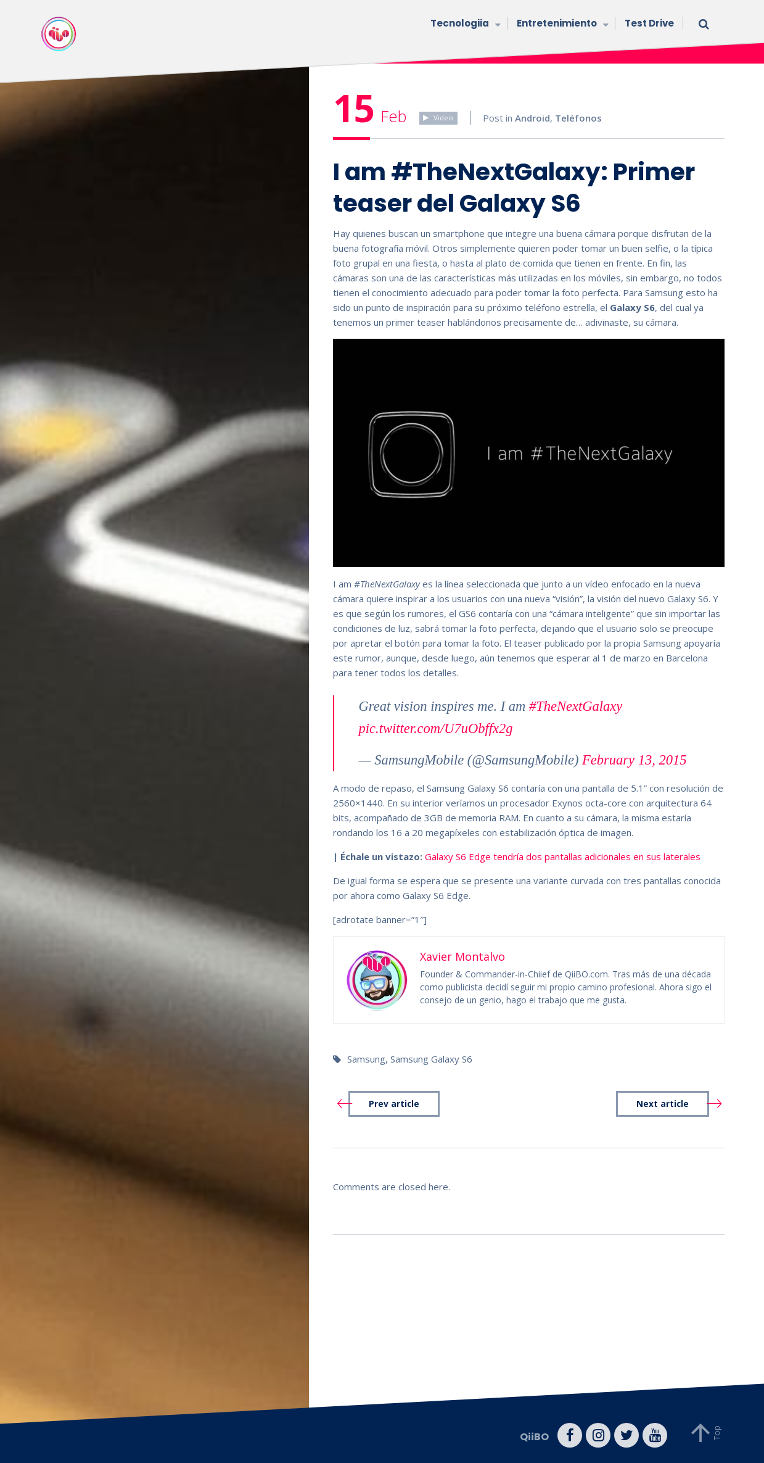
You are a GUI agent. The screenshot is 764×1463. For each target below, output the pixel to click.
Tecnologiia (464, 24)
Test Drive (649, 23)
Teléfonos (578, 118)
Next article (662, 1103)
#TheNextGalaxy (575, 706)
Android (532, 118)
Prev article (394, 1103)
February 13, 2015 (634, 760)
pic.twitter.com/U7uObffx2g (436, 728)
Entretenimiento (561, 24)
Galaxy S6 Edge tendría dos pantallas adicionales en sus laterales (562, 856)
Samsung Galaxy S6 (431, 1059)
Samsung (366, 1059)
